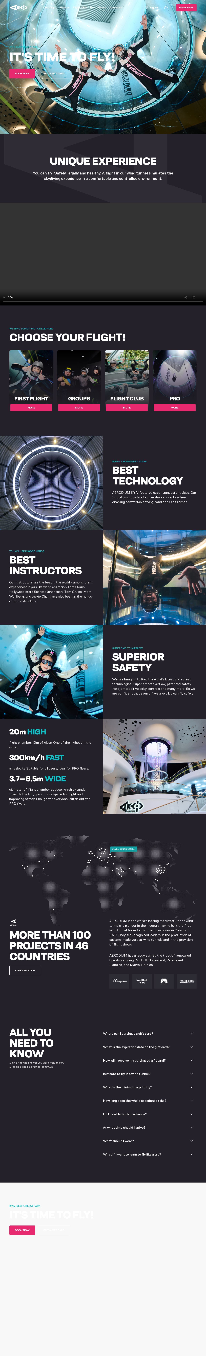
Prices (102, 7)
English (151, 7)
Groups (65, 7)
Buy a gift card (54, 73)
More (31, 407)
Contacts (115, 7)
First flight (50, 7)
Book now (186, 7)
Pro (92, 7)
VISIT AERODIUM (25, 970)
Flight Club (80, 7)
